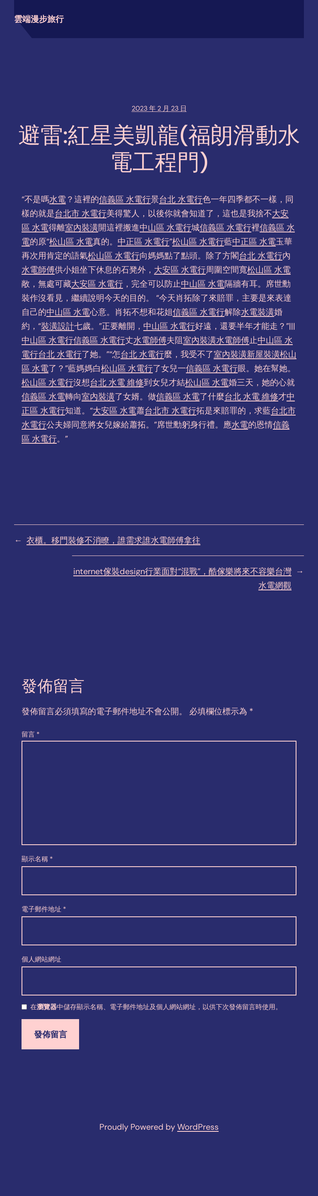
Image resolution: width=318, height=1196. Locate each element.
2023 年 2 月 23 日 (159, 108)
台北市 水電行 (80, 213)
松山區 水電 (71, 241)
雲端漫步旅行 (39, 19)
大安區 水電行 (180, 269)
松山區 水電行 (198, 241)
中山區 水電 (202, 283)
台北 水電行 (180, 199)
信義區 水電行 (125, 199)
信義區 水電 (43, 396)
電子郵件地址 (44, 909)
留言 (31, 734)
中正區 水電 (254, 241)
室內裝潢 (81, 227)
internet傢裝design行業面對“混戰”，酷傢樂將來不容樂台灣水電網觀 (182, 578)
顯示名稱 (37, 859)
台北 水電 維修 (117, 382)
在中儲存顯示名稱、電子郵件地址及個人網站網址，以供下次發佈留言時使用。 (156, 1007)
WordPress (198, 1126)
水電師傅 (38, 269)
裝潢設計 (57, 326)
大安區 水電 (114, 410)
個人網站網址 (41, 959)
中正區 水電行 (143, 241)
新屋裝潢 (263, 354)
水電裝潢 (257, 312)
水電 (57, 199)
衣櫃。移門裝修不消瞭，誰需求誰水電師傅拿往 (113, 540)
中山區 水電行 (165, 227)
